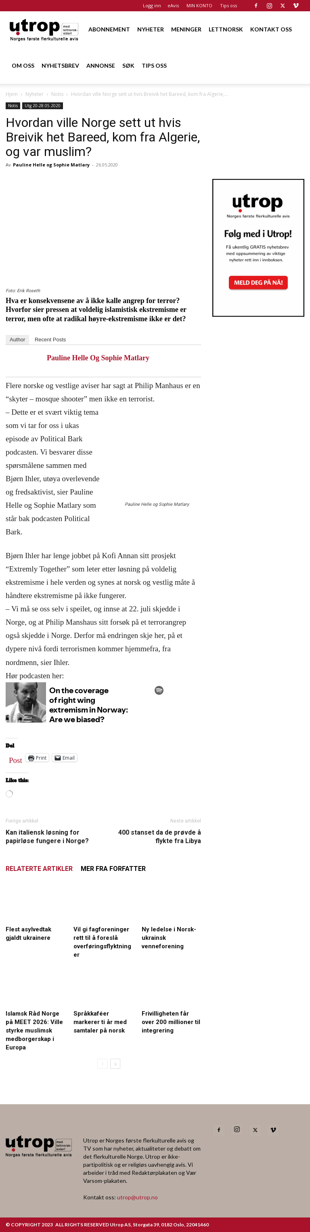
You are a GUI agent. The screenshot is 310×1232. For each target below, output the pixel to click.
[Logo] (44, 29)
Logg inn (152, 5)
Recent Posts (50, 340)
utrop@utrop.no (137, 1197)
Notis (57, 94)
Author (17, 340)
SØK (128, 65)
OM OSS (23, 65)
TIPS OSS (154, 65)
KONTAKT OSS (271, 29)
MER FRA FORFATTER (113, 869)
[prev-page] (102, 1064)
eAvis (173, 5)
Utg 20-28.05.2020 (43, 105)
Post (15, 758)
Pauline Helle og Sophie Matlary (51, 165)
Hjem (12, 94)
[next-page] (115, 1064)
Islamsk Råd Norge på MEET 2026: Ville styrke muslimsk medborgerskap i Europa (34, 1030)
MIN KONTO (199, 5)
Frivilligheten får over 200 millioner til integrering (171, 1022)
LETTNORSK (226, 29)
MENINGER (186, 29)
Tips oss (228, 5)
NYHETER (150, 29)
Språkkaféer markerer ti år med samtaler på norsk (100, 1022)
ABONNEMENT (109, 29)
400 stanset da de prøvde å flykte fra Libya (159, 837)
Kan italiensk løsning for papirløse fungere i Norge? (47, 837)
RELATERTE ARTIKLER (39, 869)
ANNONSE (100, 65)
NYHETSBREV (60, 65)
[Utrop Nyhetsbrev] (258, 314)
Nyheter (34, 94)
